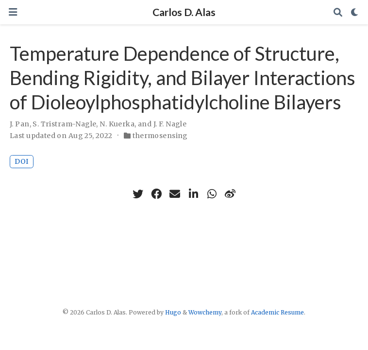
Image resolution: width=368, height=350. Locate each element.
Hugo (173, 312)
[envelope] (174, 194)
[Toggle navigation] (13, 12)
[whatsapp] (211, 194)
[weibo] (230, 194)
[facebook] (156, 194)
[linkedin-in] (193, 194)
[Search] (338, 12)
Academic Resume (277, 312)
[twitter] (138, 194)
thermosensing (160, 135)
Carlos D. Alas (184, 12)
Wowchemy (204, 312)
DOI (22, 161)
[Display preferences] (355, 12)
